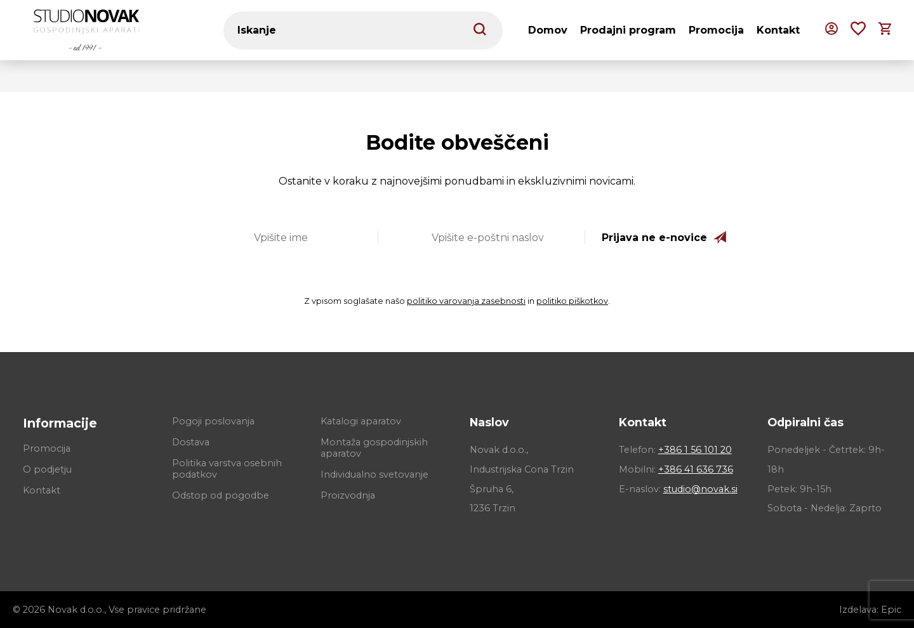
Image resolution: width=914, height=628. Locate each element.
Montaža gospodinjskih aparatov (374, 447)
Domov (547, 30)
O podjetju (47, 469)
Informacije (60, 423)
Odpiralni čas (805, 422)
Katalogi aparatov (361, 421)
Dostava (190, 442)
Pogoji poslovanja (213, 421)
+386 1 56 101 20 (695, 449)
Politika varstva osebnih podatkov (227, 468)
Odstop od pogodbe (220, 495)
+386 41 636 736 (695, 469)
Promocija (716, 30)
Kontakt (778, 30)
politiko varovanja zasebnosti (466, 301)
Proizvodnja (348, 495)
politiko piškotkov (572, 301)
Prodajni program (628, 30)
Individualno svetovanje (374, 474)
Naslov (489, 422)
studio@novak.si (700, 489)
